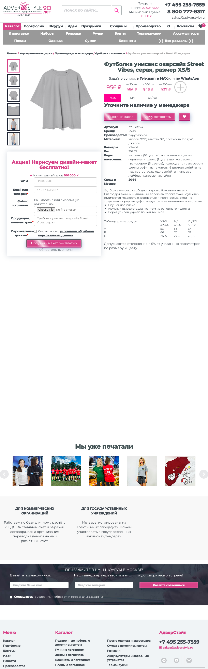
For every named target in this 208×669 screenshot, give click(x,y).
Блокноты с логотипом (72, 660)
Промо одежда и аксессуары (74, 53)
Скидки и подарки (118, 27)
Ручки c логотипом (69, 650)
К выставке (19, 33)
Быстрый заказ (121, 117)
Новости (9, 661)
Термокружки (149, 33)
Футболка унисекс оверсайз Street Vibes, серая (65, 220)
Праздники (91, 26)
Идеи (72, 26)
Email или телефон (20, 192)
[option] (28, 474)
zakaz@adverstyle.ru (188, 17)
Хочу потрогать (158, 117)
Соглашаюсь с (66, 233)
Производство (148, 26)
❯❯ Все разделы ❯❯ (176, 41)
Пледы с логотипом (70, 665)
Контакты (185, 26)
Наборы (47, 33)
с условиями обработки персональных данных (69, 597)
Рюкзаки (73, 33)
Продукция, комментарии (21, 220)
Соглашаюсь (57, 597)
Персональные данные (21, 233)
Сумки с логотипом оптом (127, 646)
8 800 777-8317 (186, 12)
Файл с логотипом (20, 203)
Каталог (12, 27)
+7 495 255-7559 (185, 5)
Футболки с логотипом (110, 53)
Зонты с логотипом (69, 655)
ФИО (24, 181)
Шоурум (55, 26)
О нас (169, 27)
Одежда (55, 41)
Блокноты (127, 41)
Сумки (90, 41)
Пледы (20, 41)
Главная (12, 53)
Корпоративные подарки (36, 53)
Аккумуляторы (186, 33)
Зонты (120, 33)
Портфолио (34, 26)
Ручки (97, 33)
